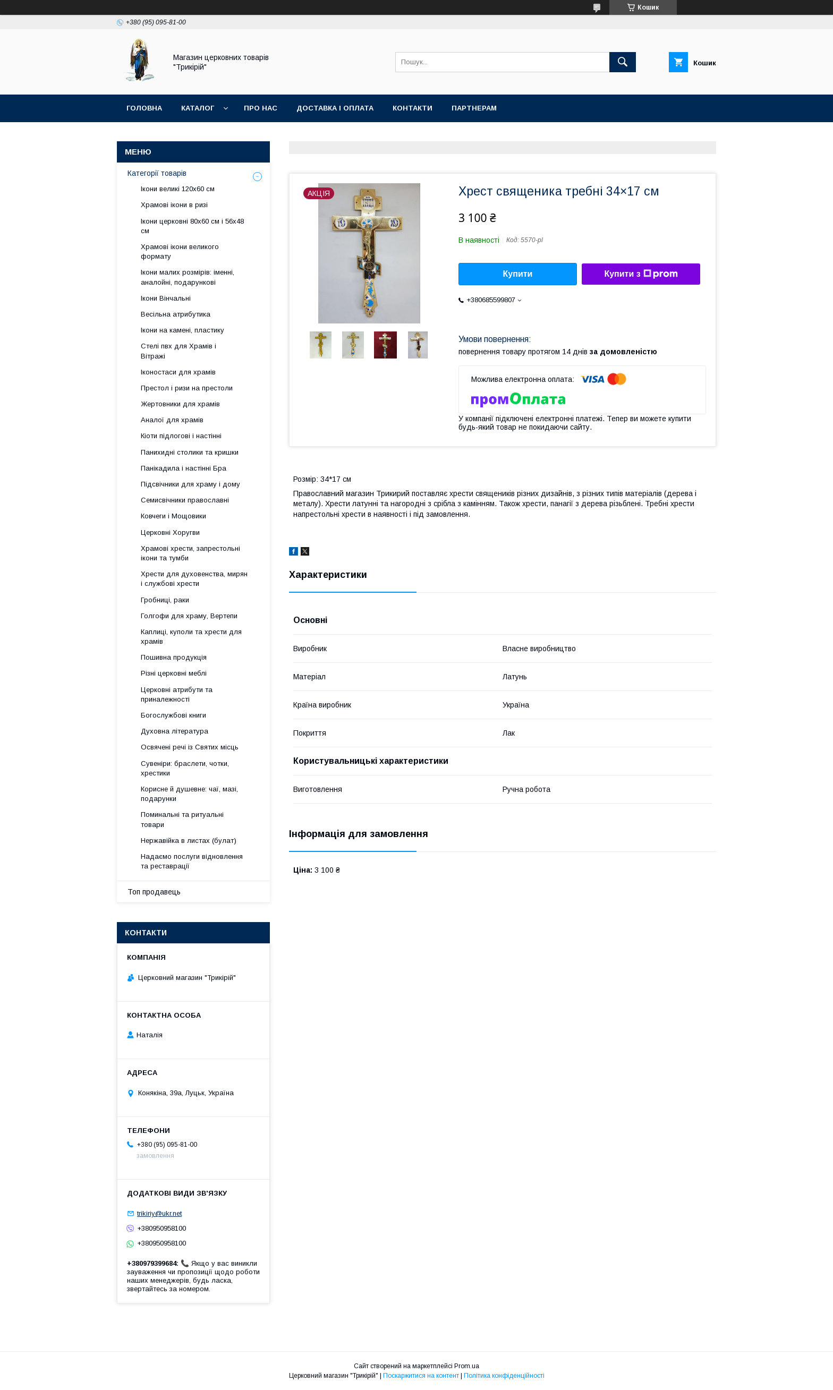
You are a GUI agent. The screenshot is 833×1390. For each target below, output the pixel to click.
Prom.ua (466, 1366)
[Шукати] (622, 62)
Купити (518, 273)
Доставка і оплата (334, 108)
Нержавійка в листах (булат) (188, 841)
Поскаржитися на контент (421, 1375)
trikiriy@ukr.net (159, 1213)
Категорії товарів (157, 173)
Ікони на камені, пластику (182, 330)
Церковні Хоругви (170, 532)
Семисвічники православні (185, 500)
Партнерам (474, 108)
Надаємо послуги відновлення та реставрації (192, 861)
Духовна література (174, 731)
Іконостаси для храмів (178, 372)
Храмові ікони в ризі (174, 205)
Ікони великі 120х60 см (178, 189)
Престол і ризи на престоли (187, 388)
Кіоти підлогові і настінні (181, 436)
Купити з (640, 274)
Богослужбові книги (173, 715)
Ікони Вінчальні (166, 298)
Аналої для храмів (172, 420)
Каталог (197, 108)
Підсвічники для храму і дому (190, 484)
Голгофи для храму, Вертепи (189, 616)
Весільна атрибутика (175, 314)
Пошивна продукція (174, 657)
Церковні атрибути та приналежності (176, 694)
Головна (144, 108)
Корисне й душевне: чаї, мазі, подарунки (189, 794)
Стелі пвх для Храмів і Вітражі (178, 351)
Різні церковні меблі (174, 673)
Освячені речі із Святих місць (190, 747)
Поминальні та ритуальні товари (182, 819)
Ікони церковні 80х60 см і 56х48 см (192, 226)
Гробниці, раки (165, 600)
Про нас (260, 108)
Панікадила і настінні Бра (183, 468)
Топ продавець (154, 892)
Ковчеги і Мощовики (173, 516)
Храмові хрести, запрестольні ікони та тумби (190, 553)
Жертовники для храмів (180, 404)
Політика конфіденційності (504, 1375)
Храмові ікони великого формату (180, 251)
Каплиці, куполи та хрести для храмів (191, 636)
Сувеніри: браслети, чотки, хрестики (185, 768)
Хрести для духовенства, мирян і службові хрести (194, 578)
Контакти (412, 108)
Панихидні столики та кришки (190, 452)
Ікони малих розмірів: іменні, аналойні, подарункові (187, 277)
